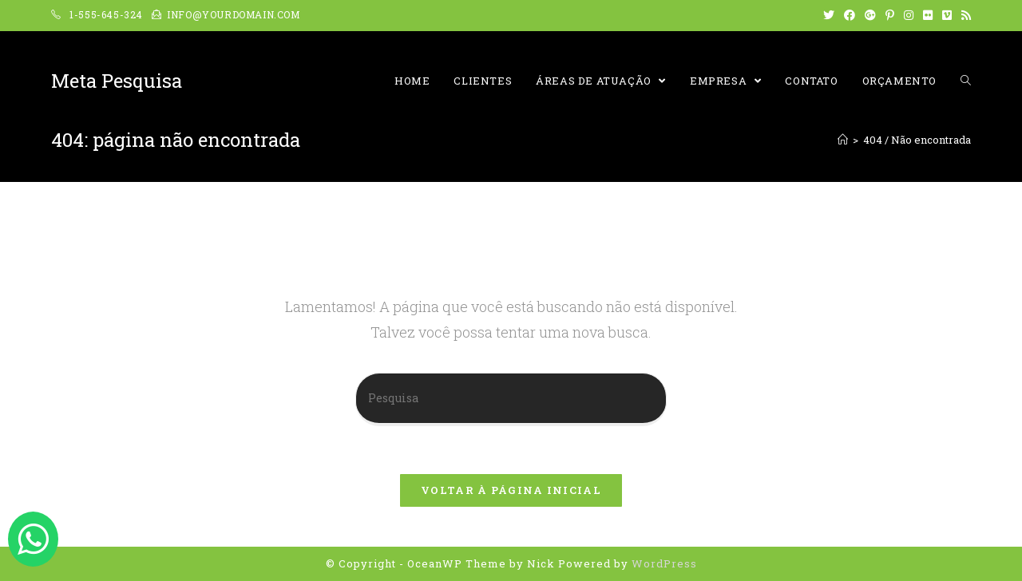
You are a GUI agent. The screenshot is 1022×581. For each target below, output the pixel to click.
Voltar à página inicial (511, 490)
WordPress (664, 563)
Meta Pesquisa (116, 80)
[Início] (843, 139)
